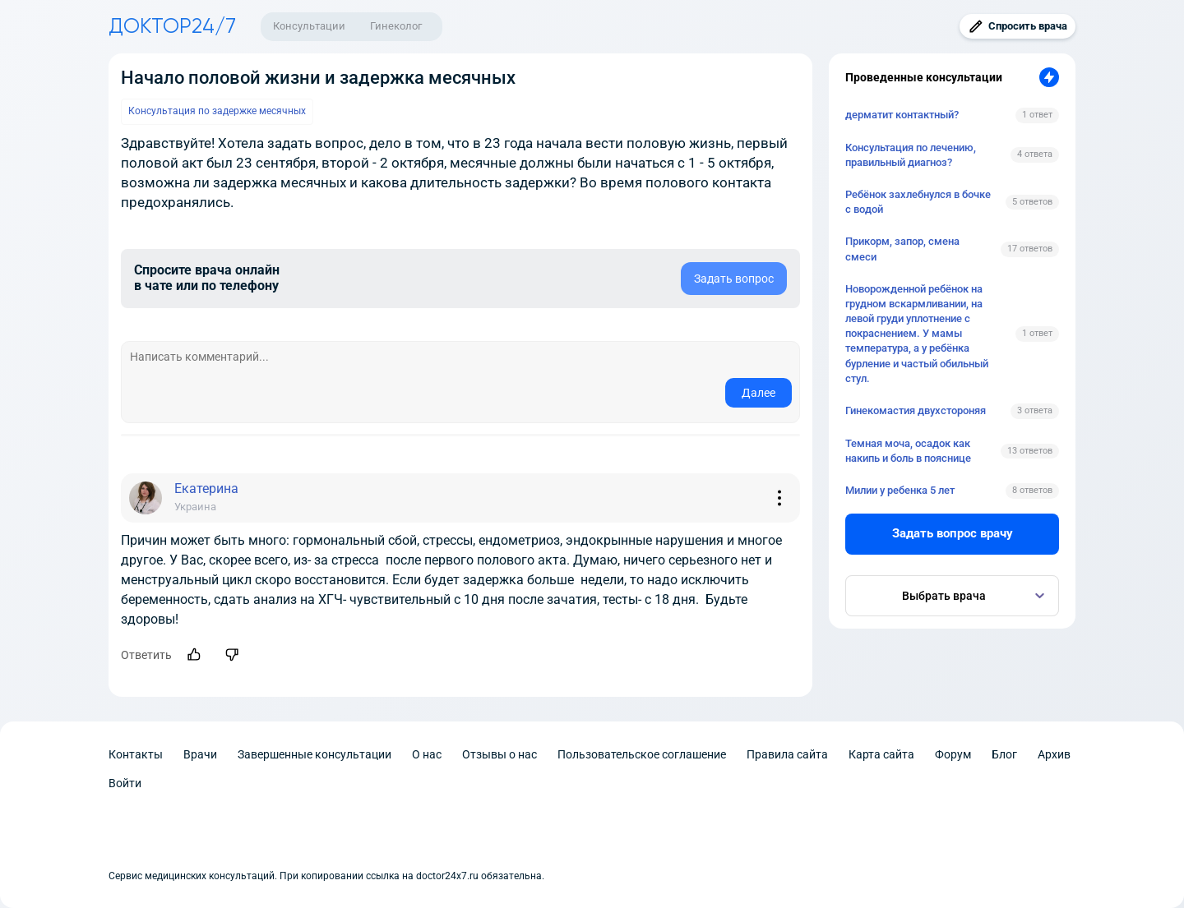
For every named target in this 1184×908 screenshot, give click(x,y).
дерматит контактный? (902, 114)
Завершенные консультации (314, 754)
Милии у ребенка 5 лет (900, 490)
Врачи (200, 754)
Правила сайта (787, 754)
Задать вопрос (734, 278)
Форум (953, 754)
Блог (1004, 754)
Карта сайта (881, 754)
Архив (1054, 754)
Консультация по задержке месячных (217, 111)
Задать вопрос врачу (952, 533)
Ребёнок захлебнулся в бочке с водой (918, 201)
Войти (125, 783)
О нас (427, 754)
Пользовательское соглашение (641, 754)
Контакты (136, 754)
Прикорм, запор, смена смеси (902, 248)
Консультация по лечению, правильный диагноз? (910, 154)
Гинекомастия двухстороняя (915, 410)
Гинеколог (396, 26)
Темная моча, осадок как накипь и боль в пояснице (908, 450)
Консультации (309, 26)
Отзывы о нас (499, 754)
